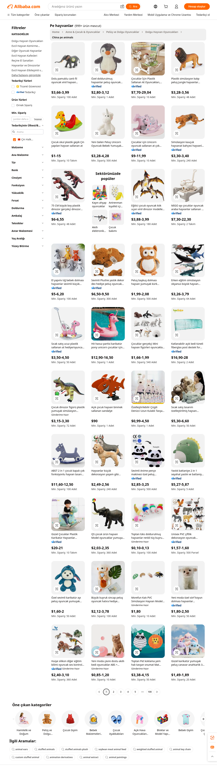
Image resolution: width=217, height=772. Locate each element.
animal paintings (116, 757)
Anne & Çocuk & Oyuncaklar (83, 32)
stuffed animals (45, 749)
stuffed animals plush (74, 749)
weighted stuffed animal (148, 749)
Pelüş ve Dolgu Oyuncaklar (122, 32)
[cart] (166, 6)
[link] (212, 737)
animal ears (20, 749)
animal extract (89, 757)
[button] (122, 6)
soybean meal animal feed (110, 749)
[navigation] (27, 359)
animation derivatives (59, 757)
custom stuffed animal (25, 757)
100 (150, 691)
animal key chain (180, 749)
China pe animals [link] (62, 37)
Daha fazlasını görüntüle (26, 75)
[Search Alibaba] (84, 6)
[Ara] (133, 6)
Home (55, 32)
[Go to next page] (157, 692)
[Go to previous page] (99, 692)
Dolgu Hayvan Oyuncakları (161, 32)
